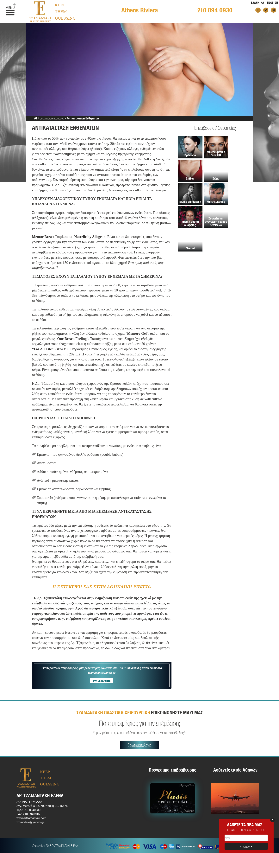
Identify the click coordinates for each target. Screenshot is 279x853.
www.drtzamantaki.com (31, 818)
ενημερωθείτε (101, 680)
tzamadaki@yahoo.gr (30, 822)
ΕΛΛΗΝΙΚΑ (257, 2)
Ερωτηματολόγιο (139, 745)
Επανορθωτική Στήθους (52, 118)
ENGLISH (272, 2)
